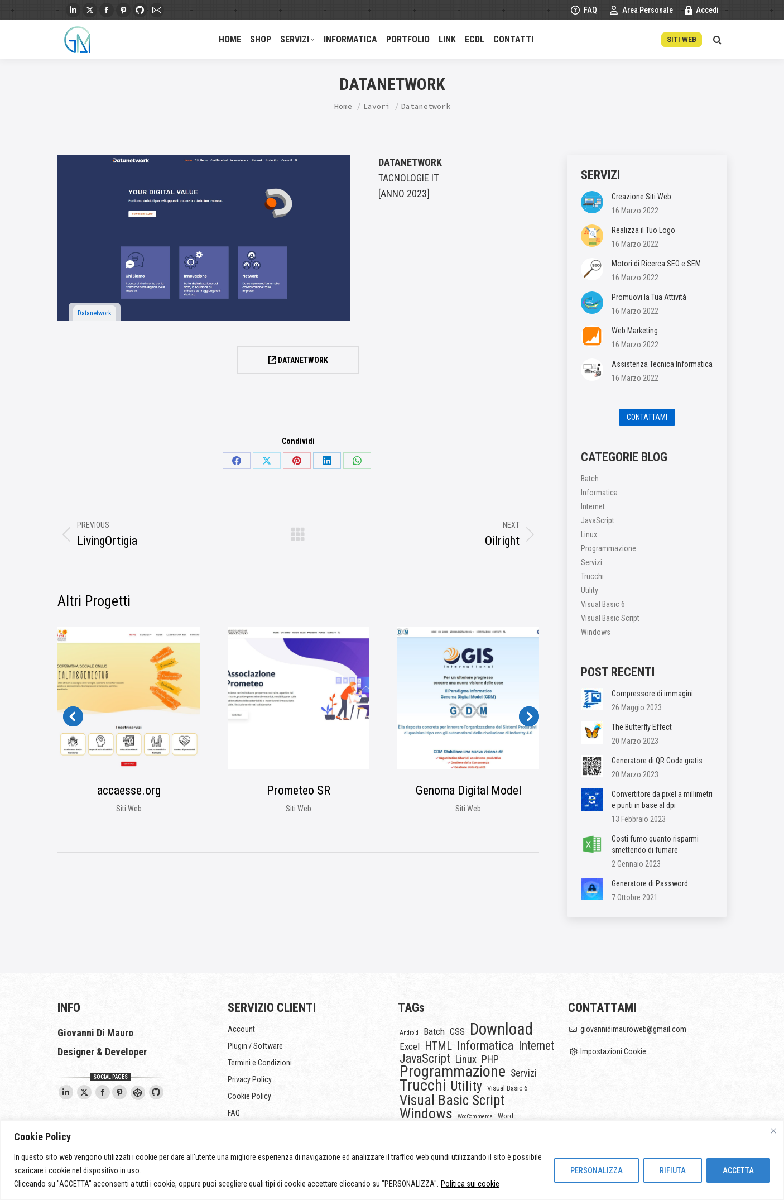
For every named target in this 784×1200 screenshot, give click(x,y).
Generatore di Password (650, 883)
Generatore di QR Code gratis (657, 760)
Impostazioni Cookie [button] (607, 1051)
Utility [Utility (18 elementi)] (466, 1086)
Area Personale (640, 10)
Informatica (599, 492)
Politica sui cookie (470, 1183)
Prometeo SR (298, 790)
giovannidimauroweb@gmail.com (627, 1029)
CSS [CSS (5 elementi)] (457, 1031)
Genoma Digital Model (468, 790)
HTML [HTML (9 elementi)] (438, 1046)
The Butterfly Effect (642, 727)
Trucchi (592, 576)
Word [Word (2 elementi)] (505, 1116)
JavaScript (597, 520)
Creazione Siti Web (641, 196)
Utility (589, 590)
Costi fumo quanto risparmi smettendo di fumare (655, 844)
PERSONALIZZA (596, 1170)
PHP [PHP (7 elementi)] (490, 1059)
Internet (593, 506)
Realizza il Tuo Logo (643, 230)
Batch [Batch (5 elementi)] (434, 1031)
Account (241, 1029)
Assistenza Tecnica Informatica (662, 364)
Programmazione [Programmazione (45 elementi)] (453, 1071)
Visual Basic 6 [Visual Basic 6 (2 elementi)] (507, 1088)
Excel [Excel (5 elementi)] (410, 1046)
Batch (590, 478)
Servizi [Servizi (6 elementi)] (524, 1073)
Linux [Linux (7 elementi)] (466, 1059)
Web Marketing (635, 330)
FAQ (583, 10)
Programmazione (608, 548)
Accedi (701, 10)
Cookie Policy (249, 1096)
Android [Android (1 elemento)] (409, 1032)
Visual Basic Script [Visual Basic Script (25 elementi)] (452, 1100)
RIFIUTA (673, 1170)
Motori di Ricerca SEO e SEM (656, 263)
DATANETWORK (298, 360)
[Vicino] (773, 1131)
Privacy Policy (250, 1079)
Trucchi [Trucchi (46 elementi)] (423, 1085)
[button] (73, 716)
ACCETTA (738, 1170)
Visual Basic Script (610, 618)
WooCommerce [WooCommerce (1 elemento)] (475, 1116)
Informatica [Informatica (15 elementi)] (485, 1045)
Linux (589, 534)
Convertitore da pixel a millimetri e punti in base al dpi (662, 800)
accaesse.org (129, 790)
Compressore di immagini (652, 693)
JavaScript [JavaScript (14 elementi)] (425, 1058)
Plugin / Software (255, 1045)
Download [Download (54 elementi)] (501, 1029)
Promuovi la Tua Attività (649, 297)
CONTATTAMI (647, 417)
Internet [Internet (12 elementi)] (536, 1045)
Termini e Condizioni (260, 1062)
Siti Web (129, 808)
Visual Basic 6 (603, 604)
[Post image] (592, 202)
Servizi (591, 562)
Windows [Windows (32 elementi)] (426, 1113)
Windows (595, 632)
